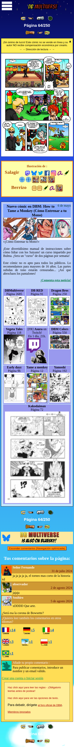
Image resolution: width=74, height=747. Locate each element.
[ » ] (30, 33)
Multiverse (42, 7)
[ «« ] (23, 18)
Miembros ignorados (19, 711)
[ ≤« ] (31, 18)
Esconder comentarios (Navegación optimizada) (37, 548)
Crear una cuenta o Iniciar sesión (22, 678)
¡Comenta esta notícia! (55, 280)
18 (34, 188)
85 (39, 188)
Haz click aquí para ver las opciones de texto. (33, 698)
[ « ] (40, 18)
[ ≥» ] (40, 32)
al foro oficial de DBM (50, 705)
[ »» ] (47, 32)
